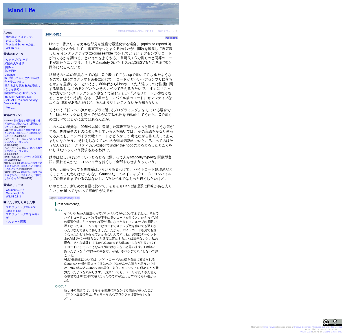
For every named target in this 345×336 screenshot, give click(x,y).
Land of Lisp (13, 210)
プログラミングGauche (21, 207)
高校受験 (10, 71)
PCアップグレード (16, 59)
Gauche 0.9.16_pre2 (332, 331)
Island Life (21, 10)
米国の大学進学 (14, 63)
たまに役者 (13, 40)
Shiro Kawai (269, 327)
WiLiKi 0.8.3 (13, 196)
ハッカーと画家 (16, 221)
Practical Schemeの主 (20, 44)
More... (10, 107)
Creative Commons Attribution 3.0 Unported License (317, 327)
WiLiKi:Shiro (13, 48)
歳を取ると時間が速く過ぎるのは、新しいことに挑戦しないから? (22, 123)
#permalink (171, 37)
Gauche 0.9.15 (15, 189)
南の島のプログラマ (19, 37)
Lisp (77, 197)
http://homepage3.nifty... (131, 31)
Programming (65, 197)
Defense (9, 74)
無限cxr (9, 67)
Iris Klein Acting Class (17, 96)
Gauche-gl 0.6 (15, 193)
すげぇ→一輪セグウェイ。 (160, 31)
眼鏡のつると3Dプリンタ (20, 93)
